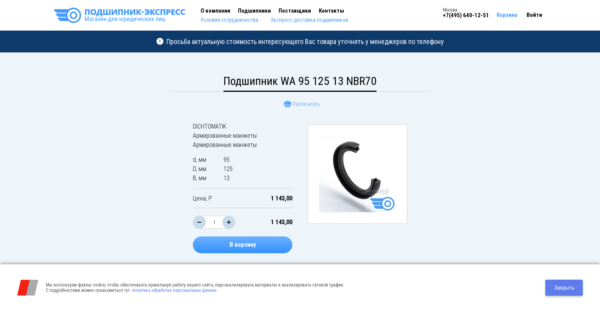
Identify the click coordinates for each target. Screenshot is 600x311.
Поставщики (295, 10)
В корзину (243, 244)
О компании (215, 10)
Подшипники (254, 10)
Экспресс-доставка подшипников (309, 20)
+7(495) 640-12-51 (466, 15)
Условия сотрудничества (229, 20)
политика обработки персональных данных (174, 290)
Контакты (331, 10)
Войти (534, 14)
